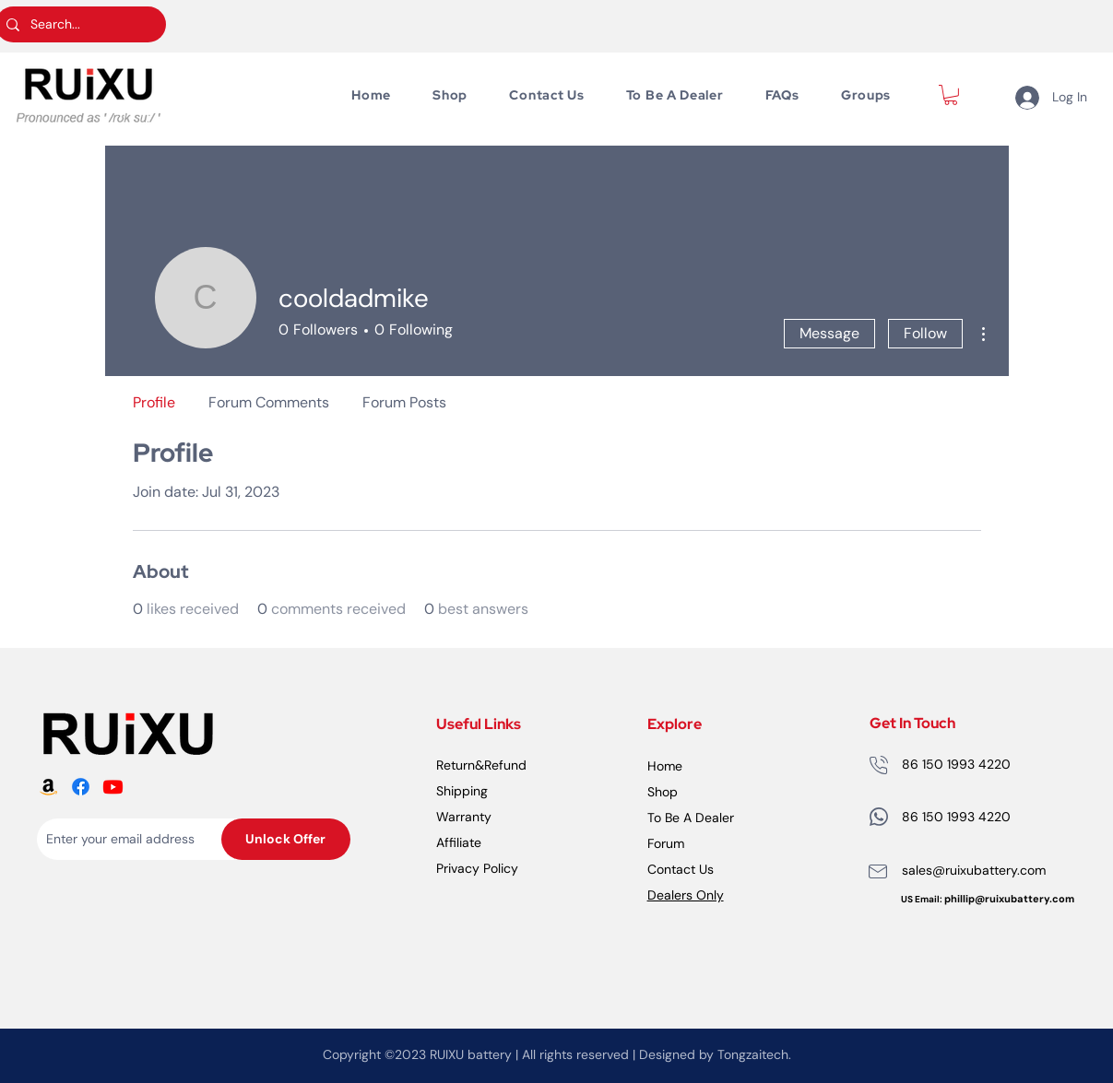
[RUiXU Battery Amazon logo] (48, 786)
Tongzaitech (752, 1054)
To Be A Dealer (690, 817)
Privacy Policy (477, 868)
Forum (665, 843)
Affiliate (458, 842)
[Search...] (78, 24)
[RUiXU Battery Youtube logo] (112, 786)
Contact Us (680, 869)
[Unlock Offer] (285, 839)
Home (664, 766)
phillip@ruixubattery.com (1009, 898)
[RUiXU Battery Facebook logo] (80, 786)
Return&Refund (481, 765)
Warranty (463, 816)
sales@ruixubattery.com (974, 870)
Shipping (462, 791)
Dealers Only (685, 895)
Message (829, 333)
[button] (951, 95)
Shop (662, 791)
